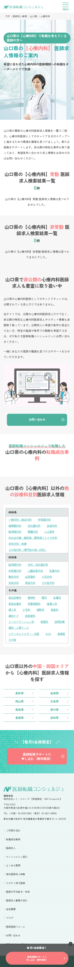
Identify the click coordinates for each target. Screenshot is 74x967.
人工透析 (51, 531)
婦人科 (12, 608)
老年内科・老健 (18, 543)
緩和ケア (14, 614)
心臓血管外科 (37, 569)
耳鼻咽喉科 (35, 602)
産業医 (12, 637)
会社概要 (11, 907)
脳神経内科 (15, 531)
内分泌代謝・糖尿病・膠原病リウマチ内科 (34, 537)
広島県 (54, 699)
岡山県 (19, 699)
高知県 (54, 715)
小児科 (27, 608)
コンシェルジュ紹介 (16, 854)
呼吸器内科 (46, 519)
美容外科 (31, 581)
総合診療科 (15, 596)
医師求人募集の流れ (16, 898)
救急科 (56, 608)
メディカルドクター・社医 (25, 631)
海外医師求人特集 (15, 872)
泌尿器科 (31, 575)
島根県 (54, 691)
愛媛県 (19, 715)
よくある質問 (13, 863)
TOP (7, 16)
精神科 (33, 596)
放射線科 (31, 614)
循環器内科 (15, 525)
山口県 (33, 16)
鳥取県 (19, 691)
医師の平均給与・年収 (18, 889)
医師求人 (11, 845)
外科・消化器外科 (40, 564)
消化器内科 (35, 525)
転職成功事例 (13, 837)
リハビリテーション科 (22, 619)
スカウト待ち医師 (15, 880)
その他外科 (50, 581)
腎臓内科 (34, 531)
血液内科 (54, 525)
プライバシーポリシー (18, 941)
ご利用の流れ (13, 828)
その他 (27, 637)
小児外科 (48, 575)
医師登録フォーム (15, 924)
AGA (50, 631)
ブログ (9, 915)
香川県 (54, 707)
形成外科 (14, 581)
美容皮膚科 (15, 602)
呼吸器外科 (15, 569)
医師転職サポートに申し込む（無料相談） (37, 754)
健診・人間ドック (37, 625)
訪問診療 (14, 625)
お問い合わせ (37, 420)
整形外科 (14, 575)
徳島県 (19, 707)
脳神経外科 (15, 564)
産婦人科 (54, 602)
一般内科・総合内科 (20, 519)
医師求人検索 (20, 16)
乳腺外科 (57, 569)
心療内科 (45, 16)
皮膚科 (59, 596)
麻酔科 (42, 608)
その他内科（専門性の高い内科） (29, 549)
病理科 (46, 619)
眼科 (46, 596)
